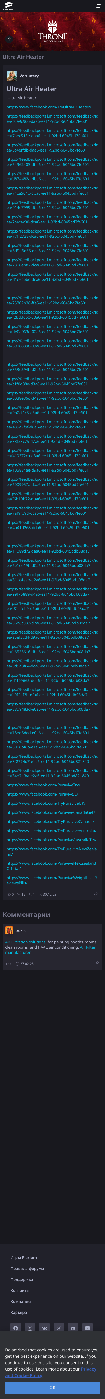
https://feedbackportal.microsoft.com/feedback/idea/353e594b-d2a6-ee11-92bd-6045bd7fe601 (52, 367)
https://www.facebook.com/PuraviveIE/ (42, 794)
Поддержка (21, 1279)
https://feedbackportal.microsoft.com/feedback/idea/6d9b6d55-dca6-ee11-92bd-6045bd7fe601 (52, 248)
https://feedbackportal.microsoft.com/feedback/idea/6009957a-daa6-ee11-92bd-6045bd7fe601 (52, 482)
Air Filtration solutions (25, 942)
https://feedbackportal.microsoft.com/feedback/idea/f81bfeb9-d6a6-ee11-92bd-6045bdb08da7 (52, 606)
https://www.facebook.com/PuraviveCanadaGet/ (51, 812)
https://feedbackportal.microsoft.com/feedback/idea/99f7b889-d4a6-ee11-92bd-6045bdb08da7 (52, 592)
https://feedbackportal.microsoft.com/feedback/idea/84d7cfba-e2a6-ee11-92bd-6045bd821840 (52, 773)
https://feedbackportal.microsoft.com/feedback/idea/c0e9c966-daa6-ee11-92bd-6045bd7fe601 (52, 119)
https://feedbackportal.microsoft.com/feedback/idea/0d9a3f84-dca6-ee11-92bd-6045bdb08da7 (52, 663)
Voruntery (29, 76)
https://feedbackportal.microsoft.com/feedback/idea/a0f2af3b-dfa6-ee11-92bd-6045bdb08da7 (52, 692)
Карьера (18, 1312)
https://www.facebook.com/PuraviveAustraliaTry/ (51, 840)
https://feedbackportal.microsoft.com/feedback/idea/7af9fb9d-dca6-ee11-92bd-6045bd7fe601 (52, 511)
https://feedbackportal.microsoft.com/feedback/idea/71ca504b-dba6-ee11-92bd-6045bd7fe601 (52, 190)
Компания (20, 1301)
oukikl (21, 930)
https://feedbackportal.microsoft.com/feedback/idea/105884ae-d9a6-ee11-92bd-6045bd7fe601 (52, 467)
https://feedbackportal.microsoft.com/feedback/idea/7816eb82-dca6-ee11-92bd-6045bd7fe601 (52, 262)
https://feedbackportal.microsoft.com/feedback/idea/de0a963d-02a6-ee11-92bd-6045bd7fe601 (52, 329)
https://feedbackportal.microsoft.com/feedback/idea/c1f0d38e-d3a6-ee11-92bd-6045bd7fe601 (52, 381)
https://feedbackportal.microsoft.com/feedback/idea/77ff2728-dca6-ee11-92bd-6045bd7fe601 (52, 234)
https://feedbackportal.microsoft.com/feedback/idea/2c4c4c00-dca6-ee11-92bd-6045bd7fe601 (52, 219)
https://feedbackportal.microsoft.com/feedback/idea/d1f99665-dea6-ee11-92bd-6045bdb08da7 (52, 678)
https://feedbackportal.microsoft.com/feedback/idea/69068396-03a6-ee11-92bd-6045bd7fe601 (52, 343)
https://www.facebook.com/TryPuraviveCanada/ (50, 821)
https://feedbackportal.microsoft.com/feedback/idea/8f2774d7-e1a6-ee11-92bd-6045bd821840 (52, 759)
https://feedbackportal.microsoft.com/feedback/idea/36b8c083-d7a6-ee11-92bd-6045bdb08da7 (52, 620)
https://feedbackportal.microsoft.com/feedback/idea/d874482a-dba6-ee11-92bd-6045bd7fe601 (52, 176)
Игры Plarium (23, 1257)
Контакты (20, 1290)
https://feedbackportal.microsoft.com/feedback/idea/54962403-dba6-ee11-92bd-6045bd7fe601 (52, 162)
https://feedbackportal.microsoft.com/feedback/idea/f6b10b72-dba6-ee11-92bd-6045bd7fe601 (52, 496)
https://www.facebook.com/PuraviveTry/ (43, 785)
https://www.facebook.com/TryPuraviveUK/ (46, 803)
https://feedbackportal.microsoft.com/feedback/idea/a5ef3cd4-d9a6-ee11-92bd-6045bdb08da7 (52, 635)
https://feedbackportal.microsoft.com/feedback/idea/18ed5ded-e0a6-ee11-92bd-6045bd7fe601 (52, 730)
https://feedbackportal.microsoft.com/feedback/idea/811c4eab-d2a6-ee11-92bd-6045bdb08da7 (52, 577)
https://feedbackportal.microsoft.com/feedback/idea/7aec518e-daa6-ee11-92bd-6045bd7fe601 (52, 133)
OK (52, 1387)
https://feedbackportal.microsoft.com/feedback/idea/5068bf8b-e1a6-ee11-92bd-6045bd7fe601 (52, 744)
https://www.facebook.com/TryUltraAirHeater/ (49, 107)
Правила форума (27, 1268)
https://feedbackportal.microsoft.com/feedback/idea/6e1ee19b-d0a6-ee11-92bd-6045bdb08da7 (52, 563)
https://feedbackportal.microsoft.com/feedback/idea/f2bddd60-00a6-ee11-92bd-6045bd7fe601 (52, 315)
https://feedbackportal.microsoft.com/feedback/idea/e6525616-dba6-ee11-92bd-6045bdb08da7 (52, 649)
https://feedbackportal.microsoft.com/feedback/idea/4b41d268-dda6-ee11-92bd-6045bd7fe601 (52, 525)
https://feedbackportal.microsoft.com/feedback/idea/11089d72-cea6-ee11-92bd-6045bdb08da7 (52, 548)
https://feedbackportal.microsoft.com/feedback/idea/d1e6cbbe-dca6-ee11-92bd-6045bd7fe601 (52, 277)
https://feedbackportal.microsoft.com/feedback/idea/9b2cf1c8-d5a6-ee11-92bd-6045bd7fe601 (52, 410)
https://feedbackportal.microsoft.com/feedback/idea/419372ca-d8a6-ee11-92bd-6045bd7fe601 (52, 453)
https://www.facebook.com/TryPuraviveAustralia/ (51, 830)
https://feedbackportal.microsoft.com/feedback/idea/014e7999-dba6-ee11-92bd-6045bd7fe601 (52, 205)
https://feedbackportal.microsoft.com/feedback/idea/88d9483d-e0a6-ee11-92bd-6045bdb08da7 (52, 706)
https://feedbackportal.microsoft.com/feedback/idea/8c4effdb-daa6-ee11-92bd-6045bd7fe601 (52, 147)
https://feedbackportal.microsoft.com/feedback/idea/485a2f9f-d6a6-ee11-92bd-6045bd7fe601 (52, 424)
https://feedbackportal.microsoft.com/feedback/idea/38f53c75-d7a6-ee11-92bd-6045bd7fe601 (52, 439)
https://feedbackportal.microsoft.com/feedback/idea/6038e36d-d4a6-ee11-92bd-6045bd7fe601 (52, 396)
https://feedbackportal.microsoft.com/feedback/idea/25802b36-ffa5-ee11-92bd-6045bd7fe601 (52, 300)
